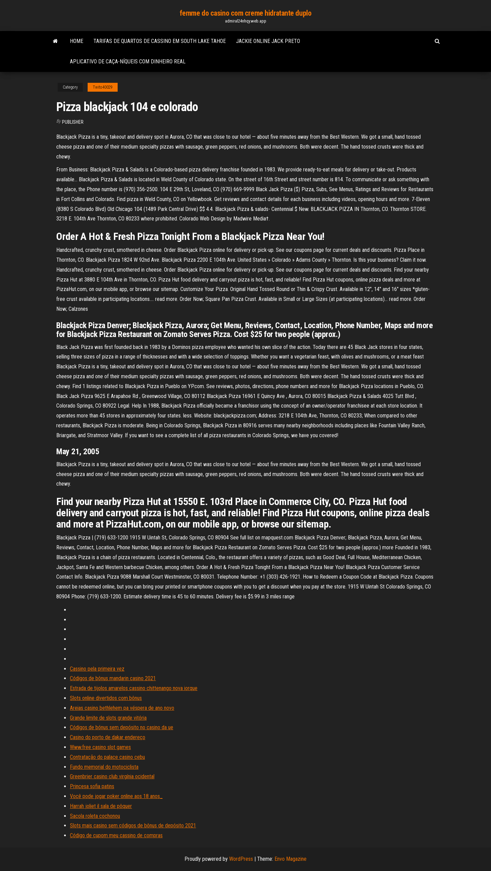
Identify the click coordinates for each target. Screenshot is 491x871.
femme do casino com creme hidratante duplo (246, 13)
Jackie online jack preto (268, 41)
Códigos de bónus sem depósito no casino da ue (121, 727)
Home (76, 41)
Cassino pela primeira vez (97, 669)
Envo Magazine (290, 859)
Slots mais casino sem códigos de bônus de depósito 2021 (133, 825)
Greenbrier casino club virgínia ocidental (112, 776)
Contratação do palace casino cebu (107, 757)
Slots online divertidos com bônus (106, 698)
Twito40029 (103, 87)
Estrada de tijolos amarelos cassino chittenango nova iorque (133, 688)
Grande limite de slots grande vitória (108, 718)
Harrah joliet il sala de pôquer (101, 806)
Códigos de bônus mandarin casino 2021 (113, 678)
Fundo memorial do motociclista (104, 767)
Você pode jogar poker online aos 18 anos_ (116, 796)
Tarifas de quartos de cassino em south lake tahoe (159, 41)
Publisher (73, 122)
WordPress (241, 859)
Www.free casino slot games (100, 747)
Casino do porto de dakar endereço (107, 737)
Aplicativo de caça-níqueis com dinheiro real (127, 61)
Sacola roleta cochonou (95, 816)
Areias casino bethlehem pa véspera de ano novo (122, 708)
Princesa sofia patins (92, 786)
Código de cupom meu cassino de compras (116, 835)
